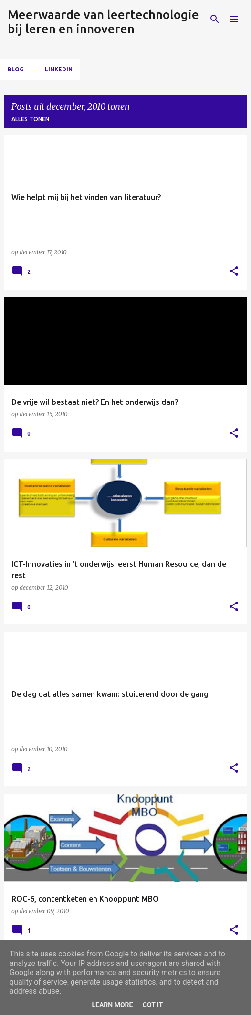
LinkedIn (59, 69)
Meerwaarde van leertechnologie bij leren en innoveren (103, 22)
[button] (234, 271)
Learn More (112, 1005)
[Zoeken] (214, 19)
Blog (16, 69)
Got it (152, 1005)
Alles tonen (30, 119)
